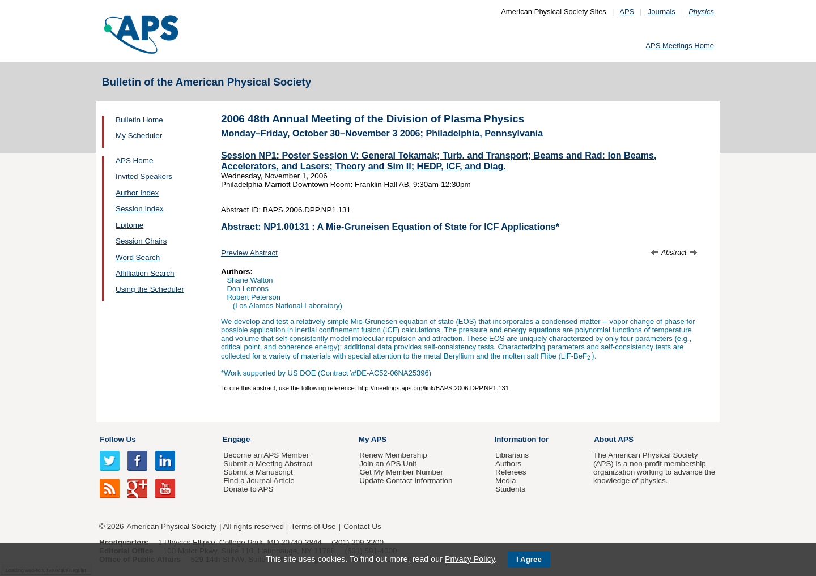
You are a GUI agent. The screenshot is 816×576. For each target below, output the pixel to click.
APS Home (134, 160)
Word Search (138, 257)
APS (626, 11)
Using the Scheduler (150, 289)
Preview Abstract (249, 253)
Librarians (512, 455)
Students (510, 489)
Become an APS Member (266, 455)
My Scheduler (139, 135)
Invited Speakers (144, 176)
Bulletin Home (139, 120)
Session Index (139, 208)
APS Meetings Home (679, 45)
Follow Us (117, 439)
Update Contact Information (405, 480)
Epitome (129, 225)
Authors (508, 463)
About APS (614, 439)
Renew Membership (393, 455)
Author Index (137, 193)
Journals (661, 11)
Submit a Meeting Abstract (267, 463)
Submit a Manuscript (257, 472)
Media (505, 480)
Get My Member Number (401, 472)
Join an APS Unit (387, 463)
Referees (510, 472)
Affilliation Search (145, 273)
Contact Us (362, 526)
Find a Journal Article (258, 480)
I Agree (529, 559)
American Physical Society (171, 526)
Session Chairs (141, 241)
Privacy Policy (470, 559)
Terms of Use (313, 526)
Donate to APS (248, 489)
